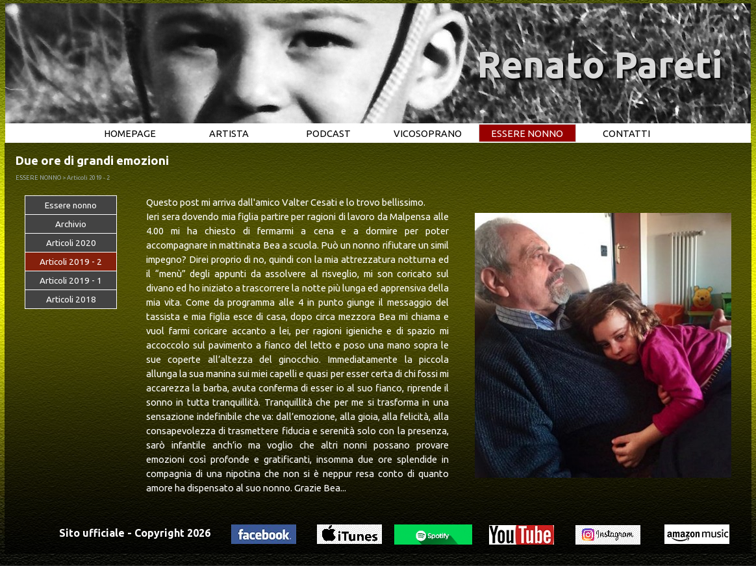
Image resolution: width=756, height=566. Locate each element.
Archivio (70, 224)
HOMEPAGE (130, 133)
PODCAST (328, 133)
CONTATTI (626, 133)
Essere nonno (71, 205)
